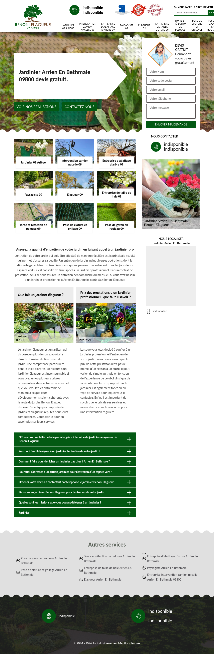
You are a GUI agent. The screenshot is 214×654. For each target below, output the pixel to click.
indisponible (92, 7)
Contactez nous (79, 106)
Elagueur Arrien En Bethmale (103, 579)
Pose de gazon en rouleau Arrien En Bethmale (44, 560)
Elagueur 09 (144, 27)
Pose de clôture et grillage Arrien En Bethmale (44, 572)
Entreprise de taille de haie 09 (162, 26)
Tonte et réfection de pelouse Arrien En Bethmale (109, 558)
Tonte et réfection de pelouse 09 (180, 27)
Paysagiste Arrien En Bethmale (167, 568)
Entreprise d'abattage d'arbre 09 (108, 26)
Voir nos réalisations (36, 106)
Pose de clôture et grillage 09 (196, 27)
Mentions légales (129, 643)
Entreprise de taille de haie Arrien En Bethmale (108, 570)
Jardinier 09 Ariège (68, 27)
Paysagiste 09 (126, 27)
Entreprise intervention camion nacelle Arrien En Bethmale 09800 (172, 577)
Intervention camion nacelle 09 (87, 26)
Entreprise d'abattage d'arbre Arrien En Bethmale (172, 558)
